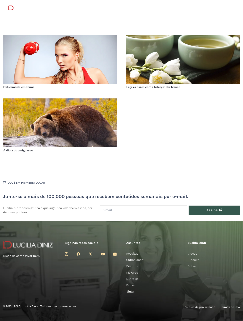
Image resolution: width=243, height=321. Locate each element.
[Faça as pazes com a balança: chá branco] (183, 37)
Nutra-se (132, 279)
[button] (232, 8)
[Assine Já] (214, 210)
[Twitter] (90, 254)
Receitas (132, 253)
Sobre (192, 266)
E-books (193, 260)
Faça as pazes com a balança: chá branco (153, 87)
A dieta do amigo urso (18, 150)
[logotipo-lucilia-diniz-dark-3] (24, 8)
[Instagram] (66, 254)
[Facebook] (78, 254)
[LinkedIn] (115, 254)
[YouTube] (103, 254)
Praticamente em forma (18, 87)
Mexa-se (132, 272)
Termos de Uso (230, 307)
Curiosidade (134, 260)
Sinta (130, 291)
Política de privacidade (199, 307)
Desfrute (132, 266)
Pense (130, 285)
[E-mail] (143, 210)
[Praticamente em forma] (60, 37)
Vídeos (192, 253)
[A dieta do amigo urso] (60, 101)
